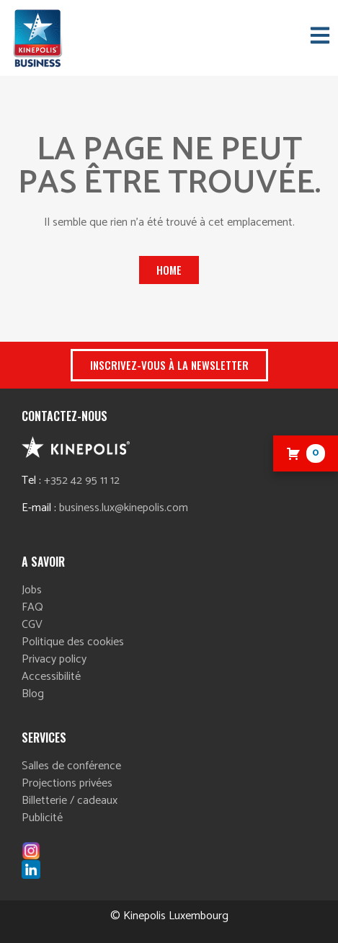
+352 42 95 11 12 (82, 480)
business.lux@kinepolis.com (123, 508)
